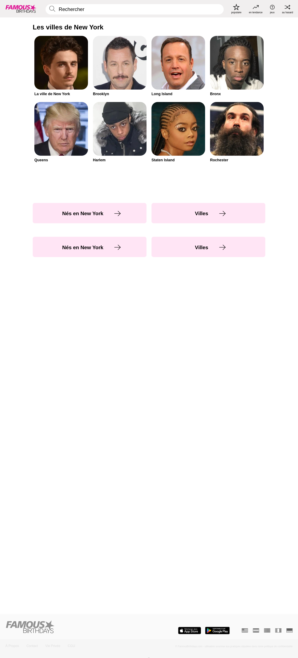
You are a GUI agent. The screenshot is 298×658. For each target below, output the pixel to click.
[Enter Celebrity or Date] (135, 9)
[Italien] (278, 630)
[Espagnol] (256, 630)
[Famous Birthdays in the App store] (189, 630)
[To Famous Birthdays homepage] (21, 9)
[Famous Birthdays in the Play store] (217, 630)
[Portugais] (267, 630)
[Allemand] (289, 630)
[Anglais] (245, 630)
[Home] (76, 627)
